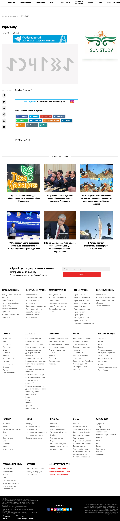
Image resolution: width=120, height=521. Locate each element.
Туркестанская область (83, 308)
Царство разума (9, 479)
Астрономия (8, 470)
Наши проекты (8, 357)
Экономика (65, 2)
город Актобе (7, 316)
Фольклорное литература (82, 428)
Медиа (5, 445)
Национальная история (81, 337)
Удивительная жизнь (11, 481)
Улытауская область (34, 308)
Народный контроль (56, 345)
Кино (5, 434)
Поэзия (100, 340)
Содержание (8, 487)
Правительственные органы (36, 373)
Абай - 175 (76, 368)
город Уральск (7, 299)
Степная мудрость (105, 348)
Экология (99, 453)
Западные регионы (10, 289)
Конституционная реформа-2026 (32, 391)
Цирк (5, 439)
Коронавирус (32, 473)
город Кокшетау (32, 299)
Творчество (102, 337)
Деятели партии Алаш (81, 345)
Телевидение (8, 436)
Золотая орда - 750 (80, 362)
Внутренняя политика (33, 337)
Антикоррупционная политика (57, 350)
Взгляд (98, 445)
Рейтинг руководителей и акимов (35, 364)
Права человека (31, 379)
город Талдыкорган (81, 299)
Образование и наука (12, 463)
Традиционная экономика (59, 337)
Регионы (99, 450)
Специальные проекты (81, 434)
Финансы (52, 362)
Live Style (54, 417)
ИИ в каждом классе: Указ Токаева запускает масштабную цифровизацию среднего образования (60, 247)
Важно (53, 2)
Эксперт (6, 360)
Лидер (98, 425)
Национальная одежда (34, 434)
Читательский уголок (58, 431)
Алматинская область (82, 296)
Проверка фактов (79, 445)
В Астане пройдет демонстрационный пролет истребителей (96, 246)
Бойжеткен (54, 425)
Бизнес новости (55, 359)
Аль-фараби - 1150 (80, 365)
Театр (5, 431)
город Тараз (78, 313)
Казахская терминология (106, 433)
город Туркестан (80, 310)
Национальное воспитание (36, 431)
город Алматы (79, 293)
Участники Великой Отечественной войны (81, 449)
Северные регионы (57, 289)
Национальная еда (33, 428)
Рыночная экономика (57, 340)
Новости (11, 2)
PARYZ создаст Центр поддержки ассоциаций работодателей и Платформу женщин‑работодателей (24, 246)
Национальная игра (33, 425)
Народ (90, 2)
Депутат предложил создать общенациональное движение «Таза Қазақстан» (24, 198)
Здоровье (100, 422)
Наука (5, 473)
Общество (7, 343)
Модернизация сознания (107, 365)
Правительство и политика (35, 359)
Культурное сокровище (106, 351)
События (99, 436)
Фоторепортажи (56, 448)
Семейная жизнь (56, 436)
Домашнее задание (58, 428)
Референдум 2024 (32, 407)
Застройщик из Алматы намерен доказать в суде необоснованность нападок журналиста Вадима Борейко (96, 200)
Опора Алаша (103, 368)
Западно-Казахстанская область (11, 295)
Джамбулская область (82, 316)
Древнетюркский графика (83, 359)
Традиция (29, 422)
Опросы (6, 365)
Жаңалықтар (14, 16)
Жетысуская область (82, 302)
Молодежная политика (34, 343)
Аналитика (53, 357)
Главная (4, 16)
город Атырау (7, 310)
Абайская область (103, 304)
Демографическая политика (32, 352)
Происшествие (9, 371)
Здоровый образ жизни (36, 467)
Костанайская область (58, 296)
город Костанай (55, 293)
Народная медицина (34, 470)
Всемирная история (80, 340)
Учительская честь (10, 484)
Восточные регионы (105, 289)
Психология (7, 467)
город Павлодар (55, 299)
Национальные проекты (34, 384)
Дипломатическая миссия (35, 387)
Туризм (52, 354)
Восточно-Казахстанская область (106, 300)
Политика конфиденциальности (25, 516)
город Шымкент (80, 305)
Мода (52, 439)
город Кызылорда (80, 319)
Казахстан (7, 337)
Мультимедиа (8, 363)
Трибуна (28, 404)
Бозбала (53, 422)
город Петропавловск (57, 305)
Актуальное (7, 345)
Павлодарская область (58, 302)
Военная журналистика (59, 445)
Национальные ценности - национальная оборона (83, 440)
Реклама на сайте (7, 516)
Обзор (98, 442)
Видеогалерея (78, 436)
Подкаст (99, 439)
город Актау (6, 304)
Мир (4, 340)
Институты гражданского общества (35, 369)
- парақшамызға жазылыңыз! (44, 101)
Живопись (7, 422)
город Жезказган (33, 310)
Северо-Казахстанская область (58, 309)
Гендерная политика (33, 348)
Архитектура (8, 448)
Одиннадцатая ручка (105, 357)
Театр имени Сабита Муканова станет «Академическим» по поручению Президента (60, 198)
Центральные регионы (36, 289)
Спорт (100, 2)
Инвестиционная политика (35, 345)
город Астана (31, 293)
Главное (28, 401)
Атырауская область (10, 307)
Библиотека (102, 360)
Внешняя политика (32, 340)
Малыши (76, 422)
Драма (100, 345)
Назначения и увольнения (35, 376)
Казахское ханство (80, 343)
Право (27, 395)
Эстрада (6, 442)
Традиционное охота (34, 436)
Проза (100, 343)
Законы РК (29, 382)
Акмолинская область (34, 296)
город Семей (101, 293)
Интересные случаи (58, 442)
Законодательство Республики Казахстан (81, 454)
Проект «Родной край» (81, 431)
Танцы (5, 425)
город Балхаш (31, 316)
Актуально (40, 2)
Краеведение (78, 351)
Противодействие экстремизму (103, 429)
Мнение (6, 354)
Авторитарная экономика (59, 343)
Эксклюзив (100, 447)
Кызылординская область (84, 322)
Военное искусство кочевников (80, 355)
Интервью (7, 351)
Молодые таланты (80, 425)
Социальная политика (33, 357)
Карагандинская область (36, 305)
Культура (7, 417)
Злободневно (25, 2)
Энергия (6, 476)
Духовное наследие (79, 2)
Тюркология (77, 348)
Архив (5, 368)
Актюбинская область (10, 313)
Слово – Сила (103, 354)
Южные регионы (81, 289)
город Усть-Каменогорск (105, 296)
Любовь (53, 434)
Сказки (100, 363)
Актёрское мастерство (12, 428)
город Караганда (32, 302)
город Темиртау (32, 313)
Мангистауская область (11, 301)
